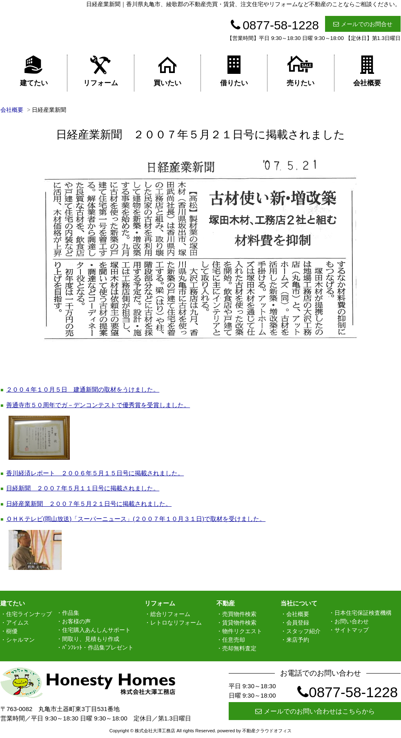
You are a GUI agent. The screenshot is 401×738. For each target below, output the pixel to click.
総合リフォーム (170, 614)
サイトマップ (351, 630)
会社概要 (367, 71)
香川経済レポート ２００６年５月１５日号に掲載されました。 (95, 473)
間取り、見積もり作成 (90, 639)
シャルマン (20, 639)
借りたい (234, 71)
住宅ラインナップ (29, 614)
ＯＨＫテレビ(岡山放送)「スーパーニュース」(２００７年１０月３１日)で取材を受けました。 (135, 518)
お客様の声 (76, 621)
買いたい (167, 71)
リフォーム (100, 71)
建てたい (34, 71)
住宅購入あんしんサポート (96, 630)
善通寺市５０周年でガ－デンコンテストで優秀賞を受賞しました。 (98, 404)
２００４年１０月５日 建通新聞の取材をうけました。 (82, 389)
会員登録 (297, 622)
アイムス (17, 622)
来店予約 (297, 639)
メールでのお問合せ (362, 24)
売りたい (300, 71)
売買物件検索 (239, 614)
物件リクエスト (242, 631)
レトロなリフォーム (176, 622)
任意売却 (233, 639)
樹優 (12, 631)
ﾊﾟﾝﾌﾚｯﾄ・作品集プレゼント (98, 647)
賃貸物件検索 (239, 622)
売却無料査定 (239, 648)
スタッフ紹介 (303, 631)
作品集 (70, 612)
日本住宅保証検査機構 (363, 612)
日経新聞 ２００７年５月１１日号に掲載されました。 (82, 488)
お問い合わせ (351, 621)
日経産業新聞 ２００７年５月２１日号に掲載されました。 (89, 503)
